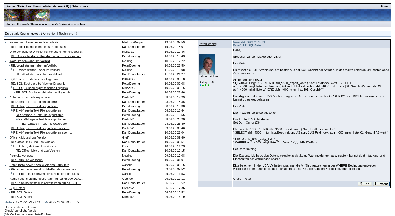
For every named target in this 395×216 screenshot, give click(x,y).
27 (54, 202)
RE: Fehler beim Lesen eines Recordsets (38, 46)
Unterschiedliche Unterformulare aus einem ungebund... (46, 51)
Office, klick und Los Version (28, 137)
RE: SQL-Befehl (21, 192)
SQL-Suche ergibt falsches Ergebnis (33, 79)
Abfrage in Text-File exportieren (30, 97)
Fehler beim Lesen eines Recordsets (33, 42)
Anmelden (50, 33)
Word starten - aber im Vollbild (29, 61)
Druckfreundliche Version (21, 210)
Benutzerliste (42, 6)
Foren (385, 6)
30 (67, 202)
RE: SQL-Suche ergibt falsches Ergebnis (38, 83)
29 (62, 202)
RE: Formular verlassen (27, 160)
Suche (10, 6)
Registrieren (67, 33)
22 (30, 202)
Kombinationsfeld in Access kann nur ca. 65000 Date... (46, 178)
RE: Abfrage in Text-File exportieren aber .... (40, 128)
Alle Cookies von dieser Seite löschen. (28, 214)
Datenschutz (80, 6)
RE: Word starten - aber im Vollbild (34, 65)
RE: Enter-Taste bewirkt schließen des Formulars (43, 169)
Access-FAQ (61, 6)
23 (34, 202)
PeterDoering (208, 44)
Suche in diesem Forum (20, 207)
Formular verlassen (22, 155)
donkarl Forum (16, 24)
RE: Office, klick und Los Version (32, 141)
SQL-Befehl (17, 188)
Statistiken (24, 6)
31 (71, 202)
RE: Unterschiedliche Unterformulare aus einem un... (46, 56)
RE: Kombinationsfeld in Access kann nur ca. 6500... (46, 183)
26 (50, 202)
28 (58, 202)
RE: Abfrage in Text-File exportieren (34, 101)
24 (38, 202)
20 (21, 202)
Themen (35, 24)
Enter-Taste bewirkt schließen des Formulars (39, 165)
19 (17, 202)
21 (26, 202)
